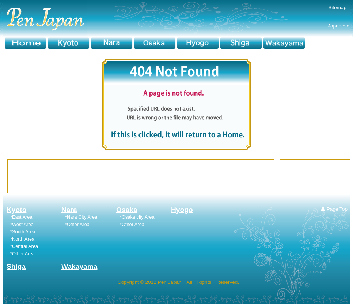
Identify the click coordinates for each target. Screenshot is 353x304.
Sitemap (337, 7)
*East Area (21, 217)
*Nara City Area (81, 217)
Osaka (126, 210)
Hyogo (182, 210)
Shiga (16, 266)
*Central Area (24, 246)
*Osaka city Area (137, 217)
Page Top (334, 209)
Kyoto (16, 210)
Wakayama (79, 266)
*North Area (22, 239)
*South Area (22, 231)
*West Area (22, 224)
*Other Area (77, 224)
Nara (69, 210)
